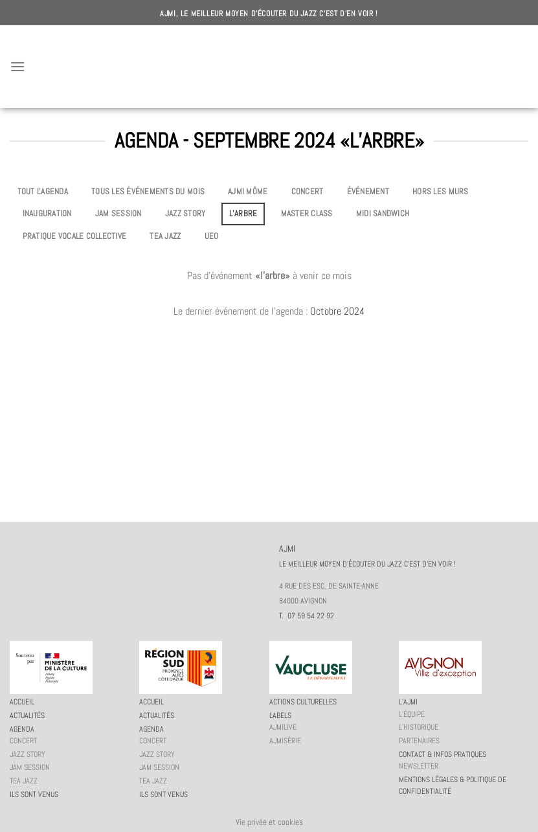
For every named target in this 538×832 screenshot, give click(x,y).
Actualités (27, 715)
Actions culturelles (303, 701)
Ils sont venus (34, 794)
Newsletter (418, 765)
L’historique (418, 727)
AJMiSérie (285, 740)
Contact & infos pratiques (442, 754)
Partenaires (419, 740)
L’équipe (412, 714)
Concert (307, 191)
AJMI (269, 66)
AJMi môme (247, 191)
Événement (368, 191)
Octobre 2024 (337, 311)
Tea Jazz (165, 236)
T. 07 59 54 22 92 (306, 615)
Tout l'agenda (42, 191)
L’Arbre (243, 213)
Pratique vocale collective (75, 236)
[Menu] (17, 66)
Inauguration (47, 213)
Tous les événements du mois (148, 191)
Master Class (307, 213)
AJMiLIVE (283, 727)
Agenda (22, 729)
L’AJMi (408, 701)
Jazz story (185, 213)
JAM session (118, 213)
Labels (280, 715)
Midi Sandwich (382, 213)
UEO (212, 236)
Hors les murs (440, 191)
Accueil (22, 701)
